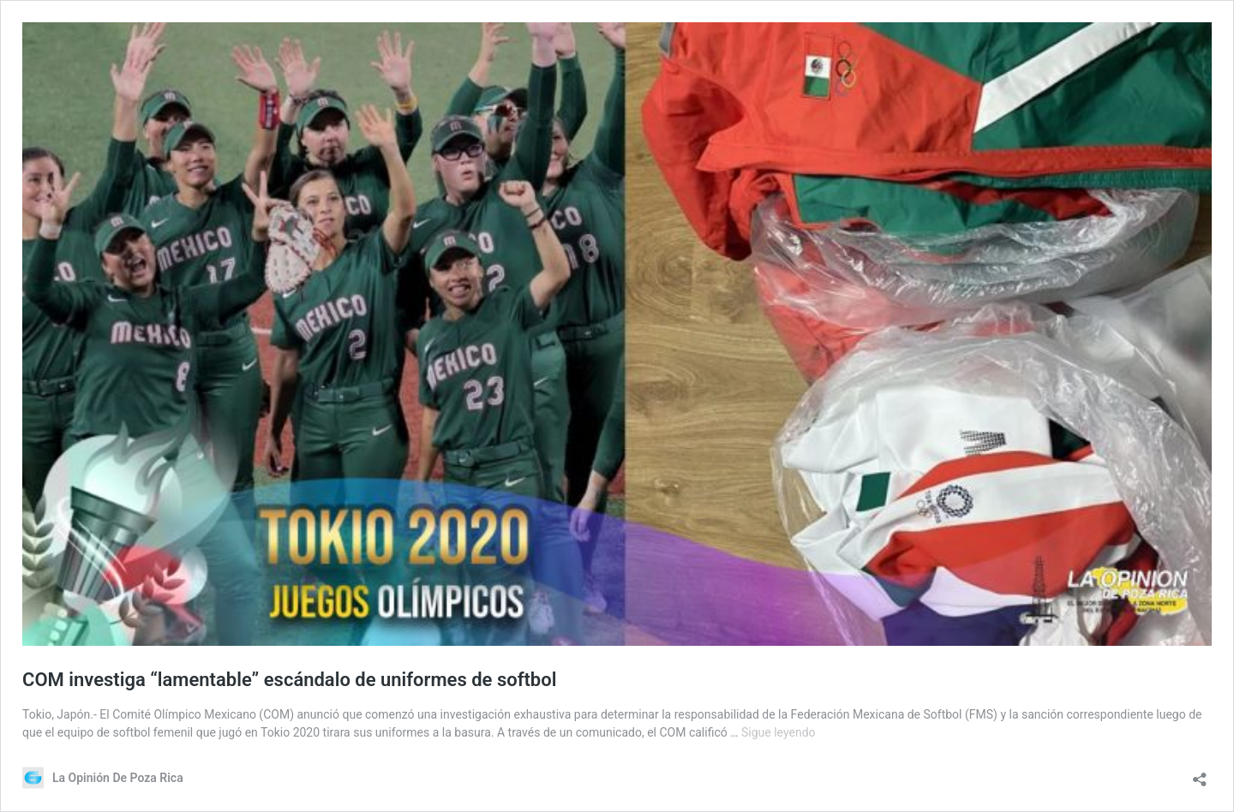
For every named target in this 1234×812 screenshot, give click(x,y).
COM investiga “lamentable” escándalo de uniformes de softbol (289, 679)
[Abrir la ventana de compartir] (1200, 774)
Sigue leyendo (778, 732)
